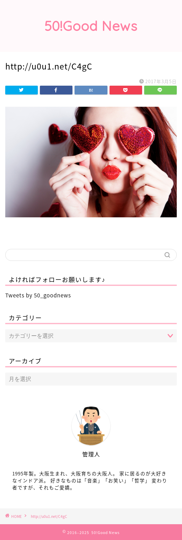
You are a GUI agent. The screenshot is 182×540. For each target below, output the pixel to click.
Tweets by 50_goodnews (38, 295)
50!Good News (91, 26)
